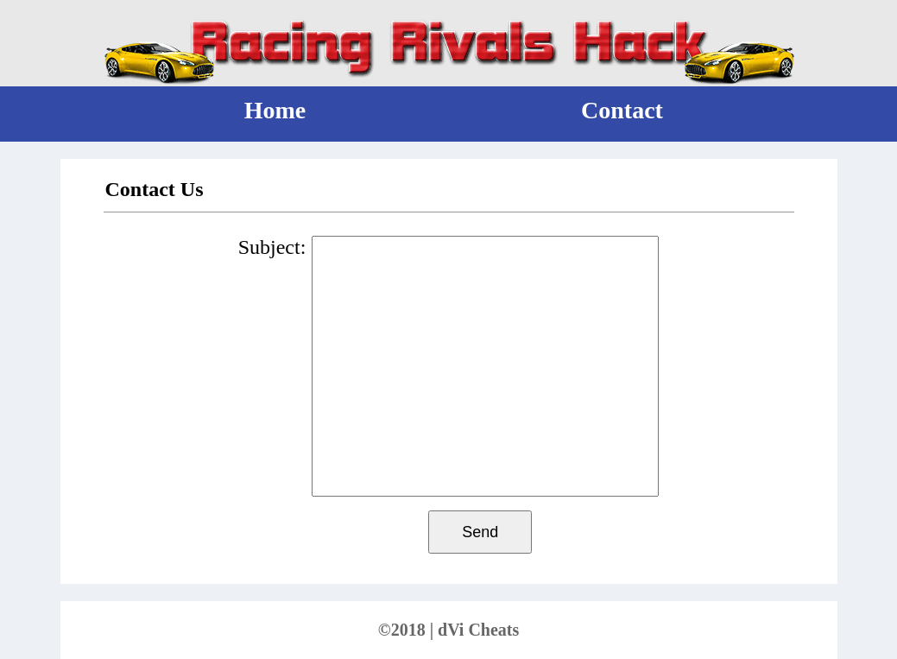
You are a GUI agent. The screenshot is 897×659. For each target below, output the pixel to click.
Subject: (272, 247)
